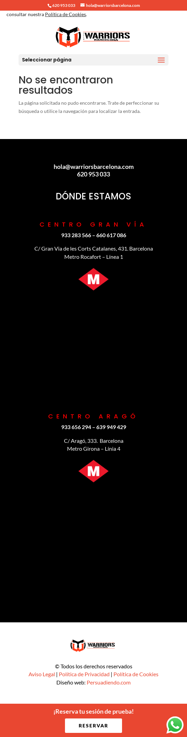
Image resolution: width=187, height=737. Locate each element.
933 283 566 (76, 235)
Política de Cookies (135, 674)
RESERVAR (93, 725)
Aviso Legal (42, 674)
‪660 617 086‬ (111, 235)
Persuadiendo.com (109, 682)
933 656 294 (76, 427)
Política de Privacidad (84, 674)
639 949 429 (111, 427)
